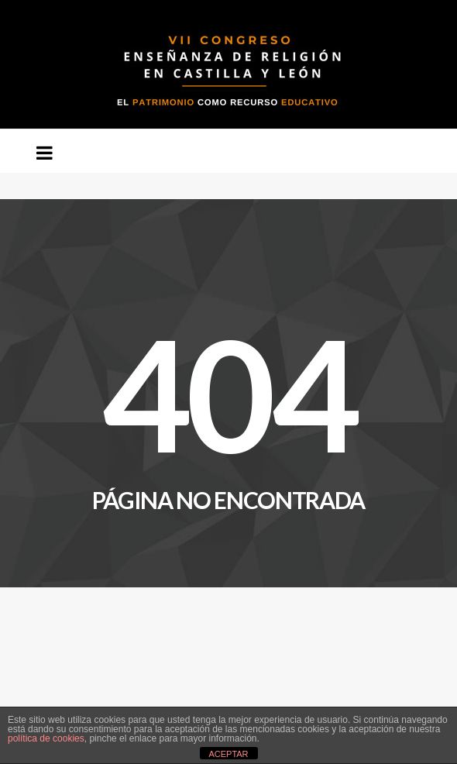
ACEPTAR (228, 754)
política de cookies (46, 738)
